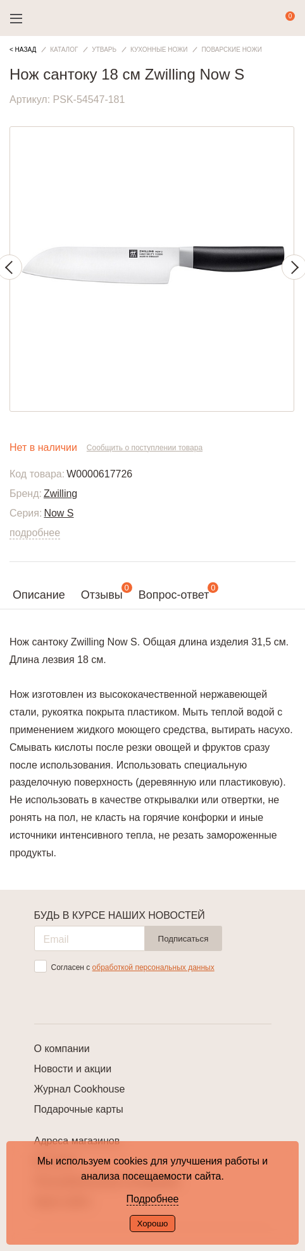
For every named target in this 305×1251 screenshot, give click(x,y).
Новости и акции (73, 1068)
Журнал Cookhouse (79, 1089)
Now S (58, 513)
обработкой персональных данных (153, 967)
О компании (62, 1048)
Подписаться (183, 938)
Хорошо (152, 1223)
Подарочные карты (78, 1109)
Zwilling (60, 493)
